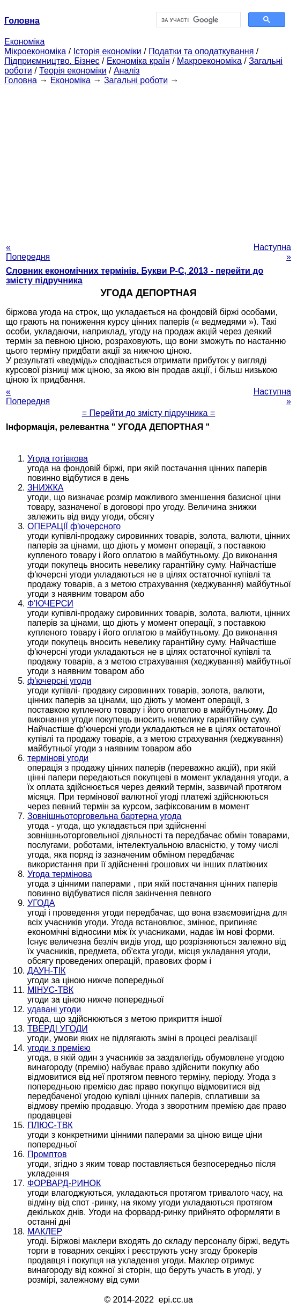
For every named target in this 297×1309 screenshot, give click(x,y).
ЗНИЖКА (45, 487)
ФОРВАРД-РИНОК (64, 1183)
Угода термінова (59, 874)
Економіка (24, 41)
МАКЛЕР (44, 1231)
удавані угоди (54, 1009)
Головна (20, 80)
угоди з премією (59, 1047)
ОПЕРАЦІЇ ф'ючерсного (74, 526)
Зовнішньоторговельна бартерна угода (104, 816)
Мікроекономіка (35, 51)
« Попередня (28, 252)
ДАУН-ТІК (46, 970)
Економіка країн (138, 60)
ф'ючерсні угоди (59, 680)
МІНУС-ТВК (50, 989)
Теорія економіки (72, 70)
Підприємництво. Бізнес (52, 60)
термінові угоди (57, 758)
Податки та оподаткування (201, 51)
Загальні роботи (136, 80)
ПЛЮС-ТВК (50, 1125)
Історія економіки (107, 51)
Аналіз (127, 70)
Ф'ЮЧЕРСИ (50, 603)
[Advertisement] (148, 160)
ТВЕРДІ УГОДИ (57, 1028)
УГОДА (41, 903)
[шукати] (197, 20)
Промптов (47, 1154)
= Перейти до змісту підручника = (149, 413)
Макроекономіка (209, 60)
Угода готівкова (57, 458)
